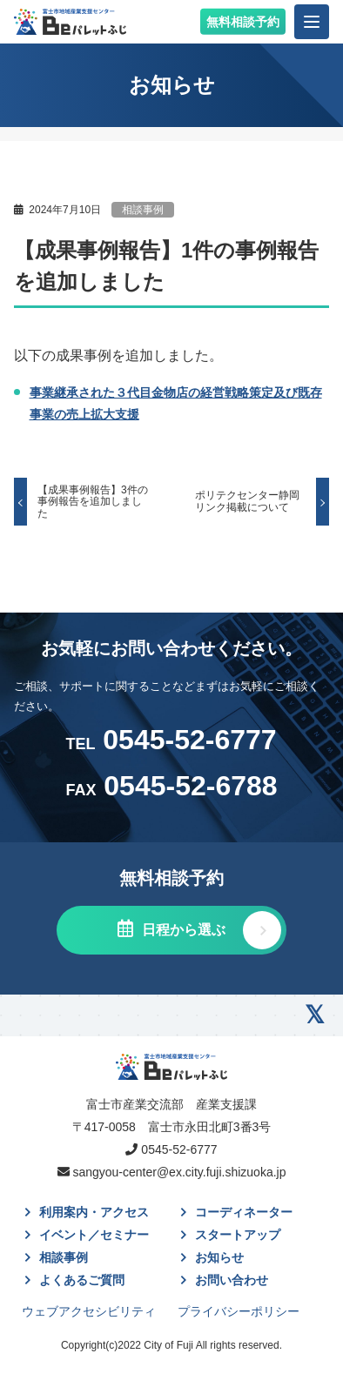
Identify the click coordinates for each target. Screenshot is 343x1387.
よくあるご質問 (81, 1280)
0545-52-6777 (170, 739)
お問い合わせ (231, 1280)
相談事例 (143, 210)
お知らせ (219, 1257)
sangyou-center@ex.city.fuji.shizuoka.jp (179, 1172)
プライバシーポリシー (238, 1311)
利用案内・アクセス (94, 1212)
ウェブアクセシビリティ (89, 1311)
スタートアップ (237, 1235)
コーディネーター (244, 1212)
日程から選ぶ (181, 929)
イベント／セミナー (94, 1235)
